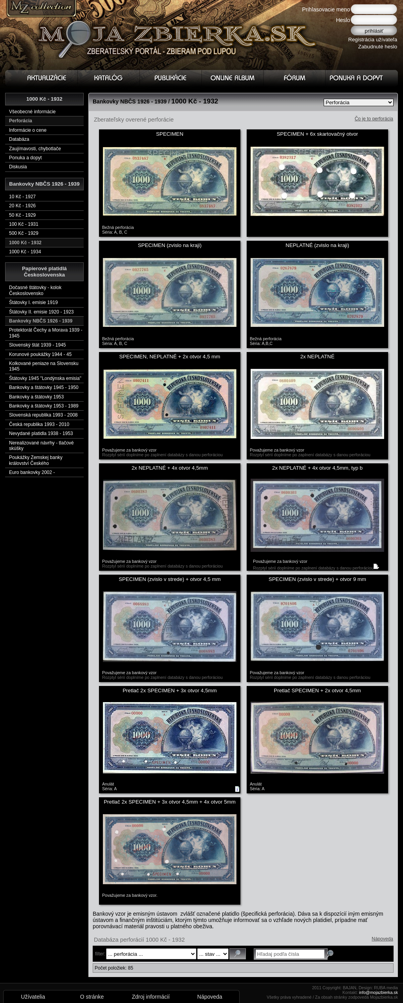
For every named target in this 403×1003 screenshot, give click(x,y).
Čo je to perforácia (374, 119)
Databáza (19, 139)
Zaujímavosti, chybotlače (35, 148)
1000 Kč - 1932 (25, 242)
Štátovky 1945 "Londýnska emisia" (45, 378)
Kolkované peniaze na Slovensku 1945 (44, 366)
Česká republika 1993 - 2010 (39, 424)
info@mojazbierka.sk (378, 992)
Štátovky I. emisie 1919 (33, 302)
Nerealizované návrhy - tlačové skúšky (41, 445)
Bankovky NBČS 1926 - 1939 (40, 321)
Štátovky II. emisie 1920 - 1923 (41, 312)
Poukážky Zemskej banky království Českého (35, 460)
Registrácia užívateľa (373, 39)
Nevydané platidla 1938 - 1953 (41, 433)
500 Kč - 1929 (23, 233)
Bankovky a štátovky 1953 (36, 397)
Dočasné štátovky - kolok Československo (35, 290)
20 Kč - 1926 (22, 205)
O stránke (92, 997)
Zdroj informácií (151, 997)
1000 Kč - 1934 (25, 251)
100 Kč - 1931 (23, 224)
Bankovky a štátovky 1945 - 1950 (44, 387)
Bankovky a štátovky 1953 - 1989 (44, 406)
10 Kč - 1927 (22, 196)
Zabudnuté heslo (377, 47)
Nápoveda (382, 939)
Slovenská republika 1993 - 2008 (43, 415)
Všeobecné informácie (32, 111)
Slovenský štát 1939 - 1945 (37, 345)
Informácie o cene (27, 130)
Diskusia (18, 167)
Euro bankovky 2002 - (32, 472)
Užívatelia (33, 997)
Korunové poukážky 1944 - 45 (40, 354)
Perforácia (20, 121)
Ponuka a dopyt (25, 157)
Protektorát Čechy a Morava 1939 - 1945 (45, 332)
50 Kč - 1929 (22, 215)
